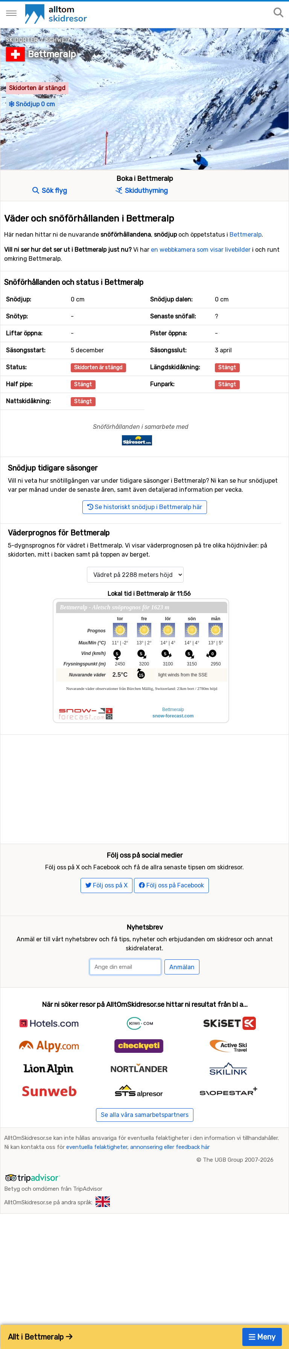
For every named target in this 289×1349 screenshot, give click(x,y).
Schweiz (58, 40)
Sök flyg (49, 191)
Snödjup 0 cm (32, 104)
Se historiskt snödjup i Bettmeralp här (144, 507)
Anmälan (182, 996)
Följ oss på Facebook (171, 914)
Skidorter (22, 40)
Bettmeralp (52, 54)
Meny (262, 1336)
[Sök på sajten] (278, 13)
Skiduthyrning (142, 191)
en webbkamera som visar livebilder (201, 249)
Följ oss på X (106, 914)
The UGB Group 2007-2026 (238, 1188)
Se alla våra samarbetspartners (145, 1143)
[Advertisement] (144, 787)
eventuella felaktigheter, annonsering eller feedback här (138, 1175)
